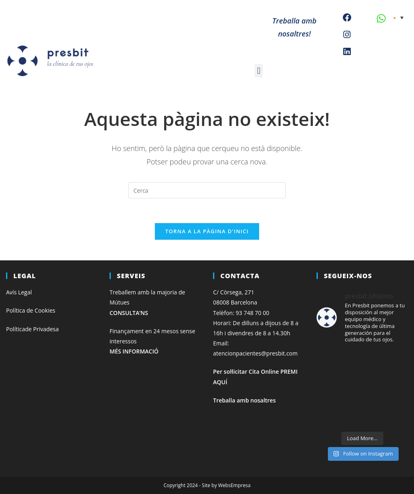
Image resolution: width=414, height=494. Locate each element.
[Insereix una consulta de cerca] (207, 190)
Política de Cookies (30, 310)
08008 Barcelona (235, 302)
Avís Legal (19, 292)
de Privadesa (42, 329)
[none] (398, 17)
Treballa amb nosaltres (244, 400)
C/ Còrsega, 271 (233, 292)
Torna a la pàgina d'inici (207, 231)
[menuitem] (398, 17)
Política (15, 329)
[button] (258, 70)
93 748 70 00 (252, 313)
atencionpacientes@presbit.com (255, 353)
